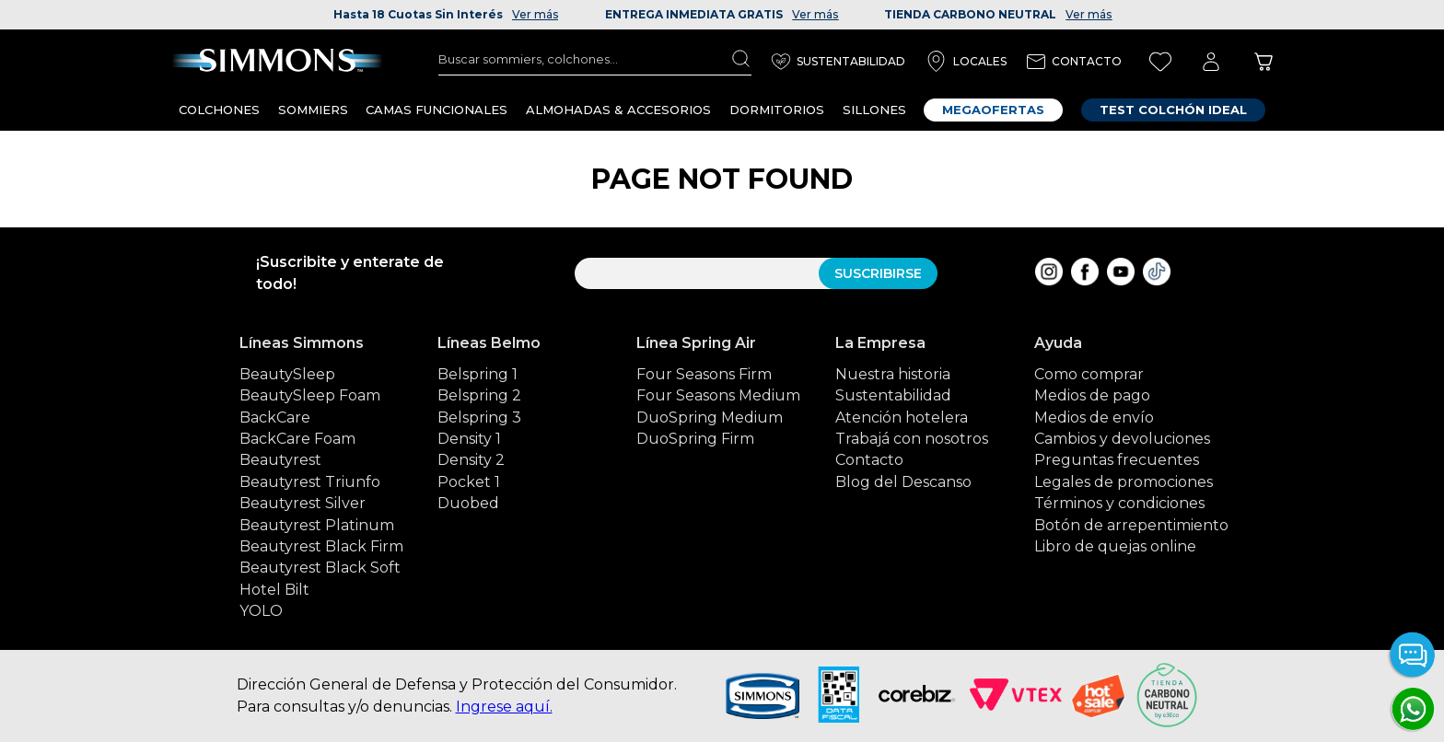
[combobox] (594, 59)
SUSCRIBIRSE (878, 273)
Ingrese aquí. (504, 706)
